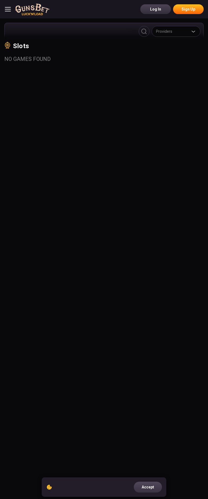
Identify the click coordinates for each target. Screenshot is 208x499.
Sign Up (188, 9)
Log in (155, 9)
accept (148, 487)
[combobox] (176, 31)
